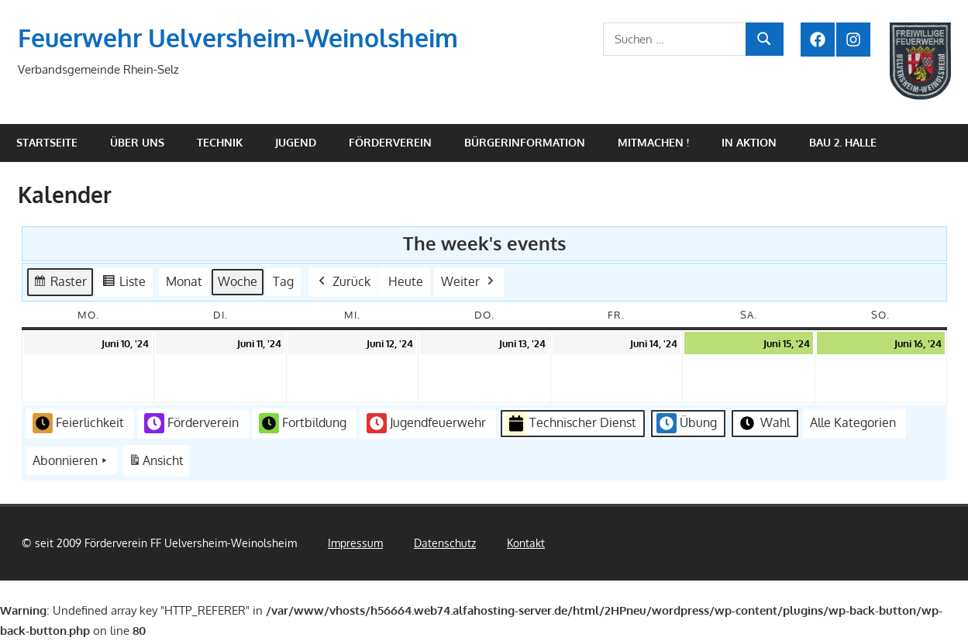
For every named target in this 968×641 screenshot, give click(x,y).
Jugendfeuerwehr (426, 423)
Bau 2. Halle (843, 142)
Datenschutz (445, 543)
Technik (220, 142)
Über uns (137, 142)
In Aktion (749, 142)
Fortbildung (302, 423)
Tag (283, 281)
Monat (184, 281)
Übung (686, 423)
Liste (124, 284)
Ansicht (158, 463)
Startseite (47, 142)
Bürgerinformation (524, 142)
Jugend (295, 142)
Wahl (763, 423)
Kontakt (526, 543)
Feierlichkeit (78, 423)
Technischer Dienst (571, 423)
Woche (237, 281)
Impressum (355, 543)
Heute (405, 281)
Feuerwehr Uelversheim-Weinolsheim (238, 37)
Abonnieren (71, 461)
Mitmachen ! (653, 142)
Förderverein (390, 142)
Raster (60, 284)
